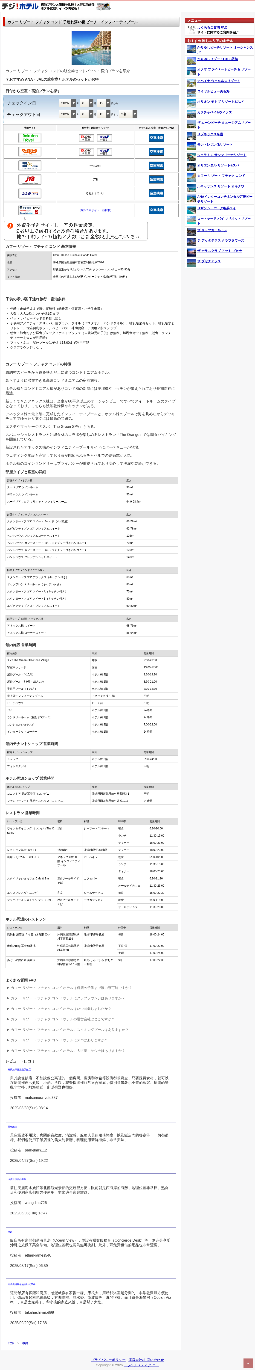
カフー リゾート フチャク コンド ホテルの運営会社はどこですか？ (63, 1019)
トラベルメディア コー (141, 1365)
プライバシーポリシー (108, 1360)
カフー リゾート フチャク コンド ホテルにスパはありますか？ (59, 1040)
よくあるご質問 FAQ (212, 27)
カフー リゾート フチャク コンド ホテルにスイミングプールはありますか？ (70, 1030)
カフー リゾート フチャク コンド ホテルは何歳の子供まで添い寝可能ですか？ (71, 988)
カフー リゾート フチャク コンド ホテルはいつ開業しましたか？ (61, 1009)
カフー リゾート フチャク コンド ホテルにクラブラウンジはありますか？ (68, 998)
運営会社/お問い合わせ (146, 1360)
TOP (11, 1343)
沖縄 (25, 1343)
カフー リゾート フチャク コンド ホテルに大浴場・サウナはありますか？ (68, 1051)
